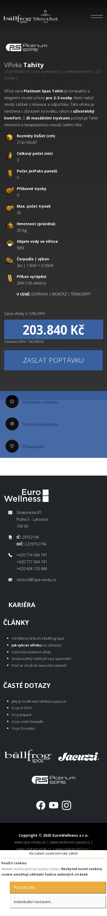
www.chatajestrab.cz (34, 848)
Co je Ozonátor (23, 728)
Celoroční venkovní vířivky (31, 652)
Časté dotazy (27, 685)
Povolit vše (24, 887)
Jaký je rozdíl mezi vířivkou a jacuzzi (39, 701)
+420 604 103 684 (32, 568)
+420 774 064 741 (32, 554)
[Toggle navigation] (97, 16)
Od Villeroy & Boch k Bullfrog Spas (38, 638)
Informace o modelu (40, 415)
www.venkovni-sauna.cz (70, 842)
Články (16, 622)
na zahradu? (37, 645)
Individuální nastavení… (33, 901)
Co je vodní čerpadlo (28, 721)
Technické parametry (41, 437)
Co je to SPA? (22, 708)
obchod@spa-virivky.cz (36, 579)
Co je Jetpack (21, 714)
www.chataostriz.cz (71, 848)
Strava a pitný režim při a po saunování (41, 658)
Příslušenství (33, 459)
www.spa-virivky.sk (30, 842)
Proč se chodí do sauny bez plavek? (39, 665)
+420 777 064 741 (32, 561)
